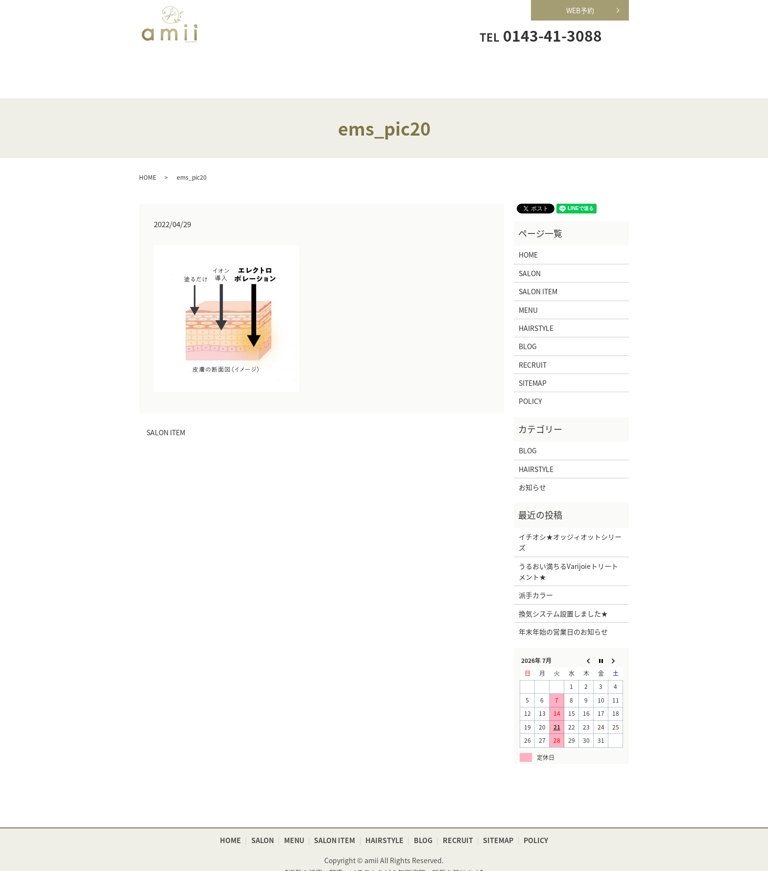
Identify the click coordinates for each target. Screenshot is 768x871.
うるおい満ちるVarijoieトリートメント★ (568, 556)
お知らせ (532, 472)
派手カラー (536, 580)
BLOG (528, 331)
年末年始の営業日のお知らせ (563, 617)
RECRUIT (524, 66)
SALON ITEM (384, 66)
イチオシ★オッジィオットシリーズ (570, 527)
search (618, 34)
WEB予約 (580, 10)
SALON (244, 66)
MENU (314, 66)
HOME (174, 66)
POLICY (530, 386)
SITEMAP (533, 368)
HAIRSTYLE (454, 66)
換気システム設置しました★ (563, 598)
